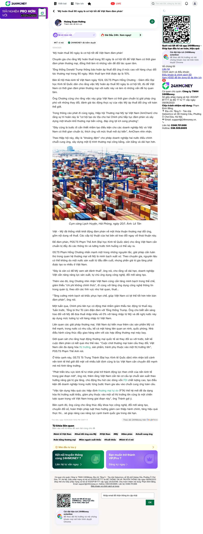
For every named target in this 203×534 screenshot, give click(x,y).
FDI (125, 380)
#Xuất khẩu (110, 439)
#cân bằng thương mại (65, 439)
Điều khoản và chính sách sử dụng (105, 486)
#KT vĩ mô (59, 43)
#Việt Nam (105, 434)
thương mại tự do (108, 390)
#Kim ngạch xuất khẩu (90, 439)
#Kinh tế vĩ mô (126, 439)
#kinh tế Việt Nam (62, 434)
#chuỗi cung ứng (144, 434)
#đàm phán (126, 434)
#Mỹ (116, 434)
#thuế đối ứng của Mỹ (85, 434)
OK (150, 502)
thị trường (85, 347)
